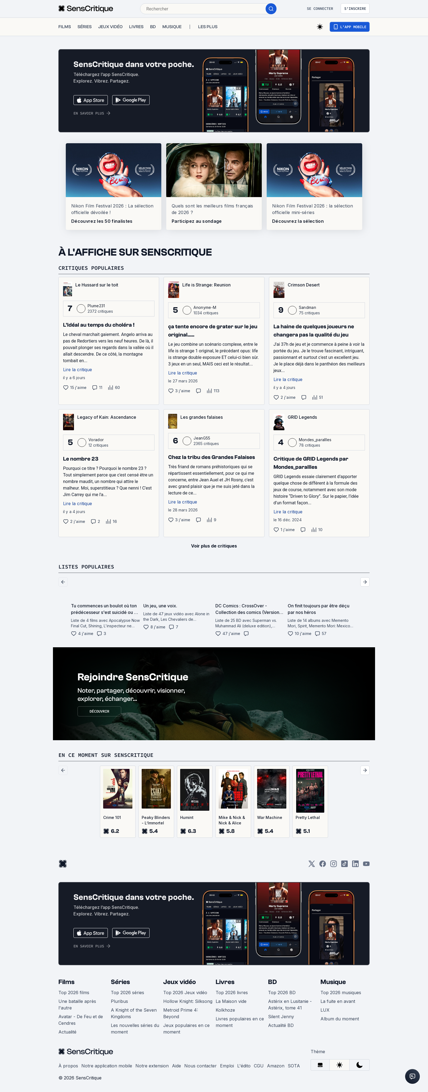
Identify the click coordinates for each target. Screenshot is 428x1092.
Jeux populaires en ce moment (186, 1029)
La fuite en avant (337, 1001)
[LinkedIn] (355, 865)
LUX (324, 1010)
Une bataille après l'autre (77, 1005)
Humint (187, 817)
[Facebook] (322, 865)
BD (272, 982)
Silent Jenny (281, 1016)
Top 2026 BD (282, 992)
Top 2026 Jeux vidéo (185, 992)
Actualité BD (281, 1025)
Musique (333, 982)
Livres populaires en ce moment (240, 1022)
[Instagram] (333, 865)
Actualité (67, 1032)
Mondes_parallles (315, 439)
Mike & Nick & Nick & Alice (232, 820)
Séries (120, 982)
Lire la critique (77, 369)
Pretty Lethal (308, 817)
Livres (225, 982)
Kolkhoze (225, 1010)
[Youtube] (366, 865)
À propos (68, 1065)
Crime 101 (112, 817)
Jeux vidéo (179, 982)
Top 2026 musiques (340, 992)
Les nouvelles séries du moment (135, 1029)
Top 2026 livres (232, 992)
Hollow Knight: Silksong (187, 1001)
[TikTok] (344, 865)
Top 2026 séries (127, 992)
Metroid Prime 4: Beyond (180, 1013)
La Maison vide (231, 1001)
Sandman (307, 307)
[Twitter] (311, 865)
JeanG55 (202, 438)
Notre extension (152, 1065)
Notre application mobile (106, 1065)
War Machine (269, 817)
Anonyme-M (205, 307)
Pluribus (119, 1001)
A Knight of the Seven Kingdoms (134, 1013)
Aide (176, 1065)
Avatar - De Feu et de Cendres (80, 1020)
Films (66, 982)
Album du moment (339, 1018)
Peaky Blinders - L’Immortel (156, 820)
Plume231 (96, 305)
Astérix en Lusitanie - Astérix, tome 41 (290, 1005)
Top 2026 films (73, 992)
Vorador (96, 439)
